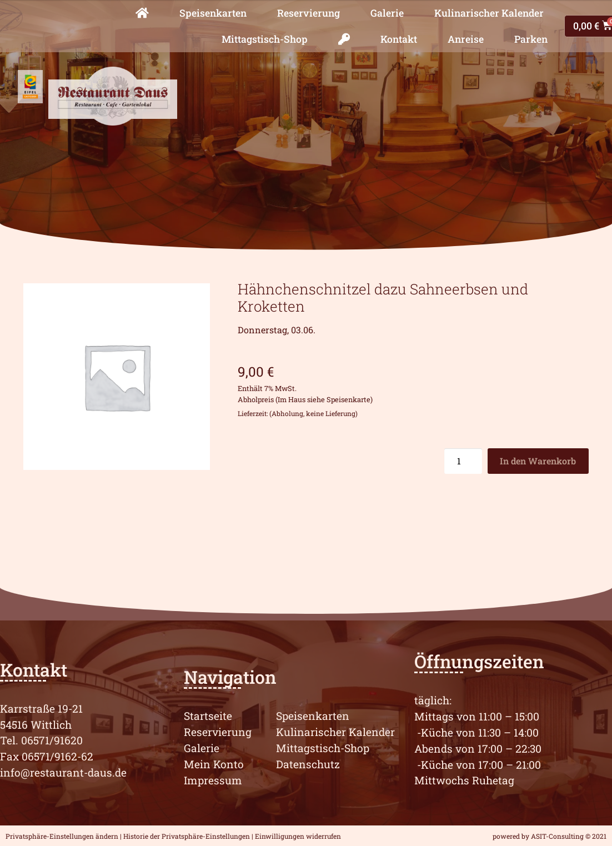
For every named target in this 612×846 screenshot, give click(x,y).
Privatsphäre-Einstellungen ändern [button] (62, 836)
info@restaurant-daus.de (63, 772)
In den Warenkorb (538, 461)
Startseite (208, 716)
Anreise (466, 39)
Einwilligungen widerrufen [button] (298, 836)
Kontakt (398, 39)
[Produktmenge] (463, 461)
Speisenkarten (213, 13)
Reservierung (308, 13)
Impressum (213, 780)
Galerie (387, 13)
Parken (531, 39)
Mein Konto (214, 764)
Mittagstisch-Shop (265, 39)
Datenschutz (308, 764)
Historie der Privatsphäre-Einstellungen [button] (186, 836)
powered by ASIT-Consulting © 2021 (549, 836)
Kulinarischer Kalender (489, 13)
